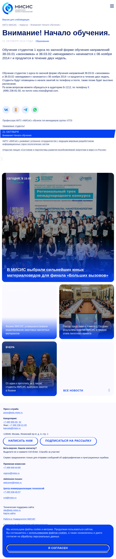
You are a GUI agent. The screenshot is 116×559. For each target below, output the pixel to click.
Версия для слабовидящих (15, 19)
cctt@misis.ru (9, 498)
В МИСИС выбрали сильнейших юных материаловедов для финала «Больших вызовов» (57, 272)
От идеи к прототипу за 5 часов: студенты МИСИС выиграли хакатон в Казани (26, 387)
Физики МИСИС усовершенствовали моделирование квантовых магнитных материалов (27, 330)
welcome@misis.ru (12, 482)
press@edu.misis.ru (13, 412)
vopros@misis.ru (11, 473)
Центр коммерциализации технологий (23, 488)
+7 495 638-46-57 (12, 492)
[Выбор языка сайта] (97, 5)
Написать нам (20, 440)
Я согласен (58, 548)
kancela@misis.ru (12, 428)
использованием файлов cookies (48, 533)
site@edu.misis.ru (12, 510)
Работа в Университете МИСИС (19, 519)
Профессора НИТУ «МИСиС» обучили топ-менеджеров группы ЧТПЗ (37, 120)
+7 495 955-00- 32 (12, 422)
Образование (42, 41)
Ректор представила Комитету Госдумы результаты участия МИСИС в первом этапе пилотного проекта (85, 330)
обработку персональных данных (40, 536)
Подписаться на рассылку (68, 440)
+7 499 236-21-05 (18, 425)
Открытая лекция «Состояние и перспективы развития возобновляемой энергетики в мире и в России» (54, 150)
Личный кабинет (104, 5)
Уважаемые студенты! (13, 126)
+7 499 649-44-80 (12, 467)
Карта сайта (9, 513)
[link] (6, 110)
